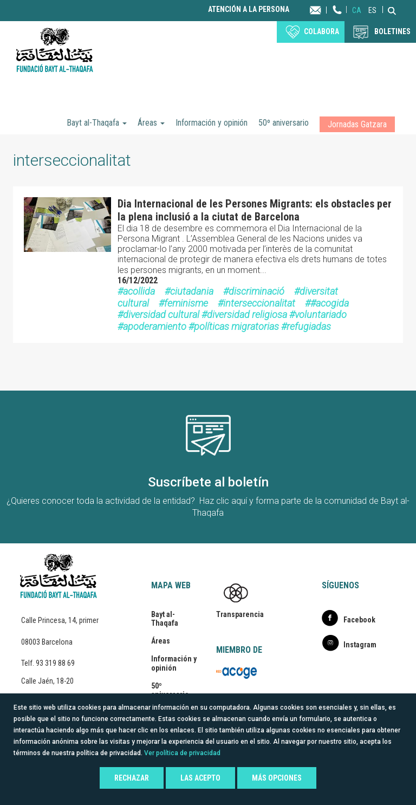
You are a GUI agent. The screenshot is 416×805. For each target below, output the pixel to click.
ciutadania (191, 291)
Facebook (359, 619)
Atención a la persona (248, 9)
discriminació (256, 291)
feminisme (186, 303)
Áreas (151, 123)
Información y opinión (212, 123)
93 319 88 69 (55, 663)
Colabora (321, 31)
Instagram (359, 644)
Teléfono (337, 20)
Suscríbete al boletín (208, 482)
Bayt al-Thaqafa (97, 123)
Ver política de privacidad (182, 753)
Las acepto (200, 778)
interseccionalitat (259, 303)
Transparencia (240, 614)
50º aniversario (283, 123)
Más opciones (277, 778)
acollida (139, 291)
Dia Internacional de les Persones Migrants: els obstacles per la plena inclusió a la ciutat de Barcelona (255, 210)
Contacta (326, 9)
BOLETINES (392, 31)
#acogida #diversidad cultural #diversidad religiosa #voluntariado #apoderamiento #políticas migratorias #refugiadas (233, 314)
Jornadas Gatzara (357, 124)
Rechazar (131, 778)
